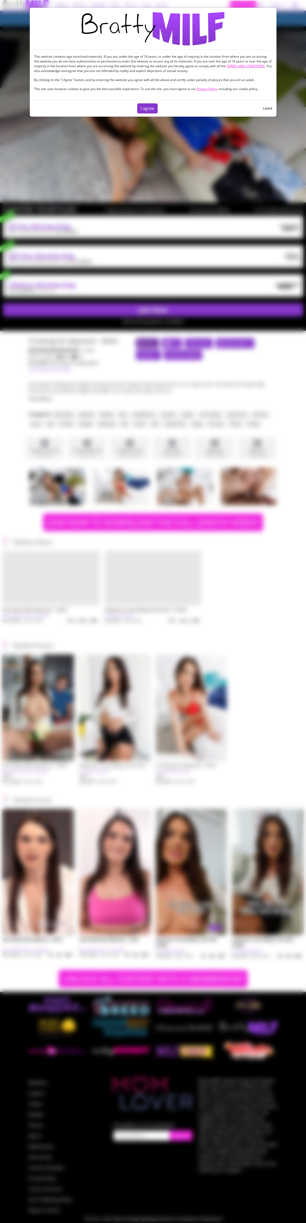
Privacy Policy (207, 89)
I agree (147, 108)
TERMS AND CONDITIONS (246, 66)
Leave (267, 108)
